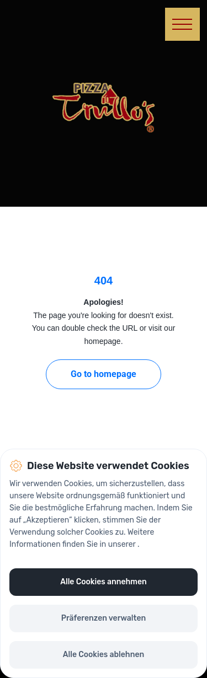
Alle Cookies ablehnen (103, 654)
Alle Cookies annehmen (103, 581)
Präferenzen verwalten (103, 618)
